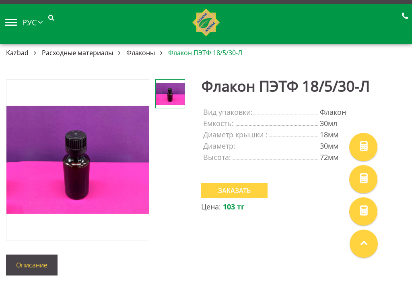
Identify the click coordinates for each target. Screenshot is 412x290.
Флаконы (140, 52)
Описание (31, 265)
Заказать (234, 190)
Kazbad (17, 52)
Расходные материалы (77, 52)
